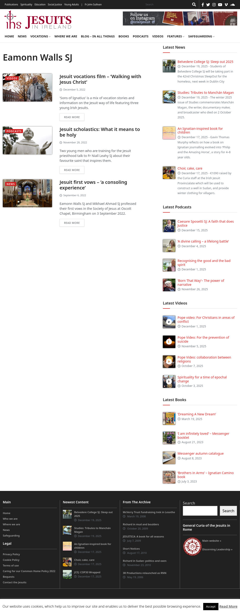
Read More (228, 606)
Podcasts (140, 36)
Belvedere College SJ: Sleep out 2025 (205, 61)
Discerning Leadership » (217, 549)
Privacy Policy (11, 554)
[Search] (166, 4)
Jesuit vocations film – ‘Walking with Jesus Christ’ (100, 79)
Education (39, 4)
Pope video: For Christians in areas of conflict (206, 319)
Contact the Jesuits (14, 582)
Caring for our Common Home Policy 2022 (29, 571)
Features (175, 36)
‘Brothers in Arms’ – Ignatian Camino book (206, 475)
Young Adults (71, 4)
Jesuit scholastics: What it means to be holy (100, 132)
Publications (11, 4)
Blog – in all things (98, 36)
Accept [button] (211, 606)
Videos (158, 36)
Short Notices (131, 548)
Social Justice (55, 4)
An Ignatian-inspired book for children (200, 130)
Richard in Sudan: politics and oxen (144, 560)
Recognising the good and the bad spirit (204, 262)
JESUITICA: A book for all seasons (143, 536)
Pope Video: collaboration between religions (204, 359)
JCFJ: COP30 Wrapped (87, 572)
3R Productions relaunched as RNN (144, 573)
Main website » (211, 540)
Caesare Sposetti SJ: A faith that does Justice (206, 223)
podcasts (14, 131)
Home (9, 36)
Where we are (65, 36)
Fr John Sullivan (93, 4)
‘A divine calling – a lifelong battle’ (203, 241)
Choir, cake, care (190, 168)
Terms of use (11, 565)
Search (189, 503)
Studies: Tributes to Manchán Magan (206, 92)
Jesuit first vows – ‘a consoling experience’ (93, 185)
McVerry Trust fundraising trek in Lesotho (149, 512)
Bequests (8, 576)
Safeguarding (201, 36)
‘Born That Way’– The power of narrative (201, 282)
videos (12, 78)
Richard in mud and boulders (141, 524)
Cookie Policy (11, 560)
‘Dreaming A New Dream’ (197, 414)
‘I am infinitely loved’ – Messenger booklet (203, 435)
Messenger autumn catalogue (201, 453)
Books (123, 36)
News (22, 36)
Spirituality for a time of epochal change (202, 379)
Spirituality (26, 4)
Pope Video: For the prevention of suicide (203, 339)
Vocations (40, 36)
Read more (72, 117)
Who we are (10, 518)
